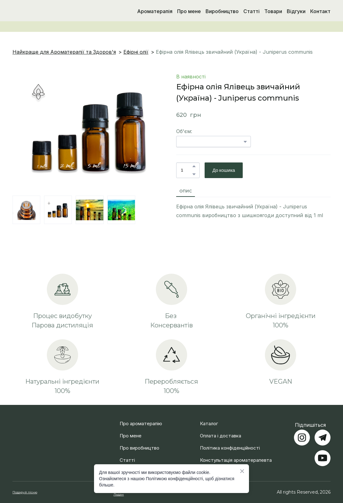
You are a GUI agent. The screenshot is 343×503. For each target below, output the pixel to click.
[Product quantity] (186, 170)
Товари (273, 11)
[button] (194, 166)
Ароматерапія (154, 11)
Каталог (209, 423)
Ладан (118, 494)
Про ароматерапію (141, 423)
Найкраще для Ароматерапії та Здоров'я (64, 52)
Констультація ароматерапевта (236, 460)
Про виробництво (139, 448)
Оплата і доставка (220, 436)
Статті (251, 11)
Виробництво (222, 11)
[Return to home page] (44, 11)
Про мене (189, 11)
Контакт (320, 11)
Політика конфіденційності (230, 448)
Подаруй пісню (24, 492)
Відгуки (296, 11)
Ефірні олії (135, 52)
